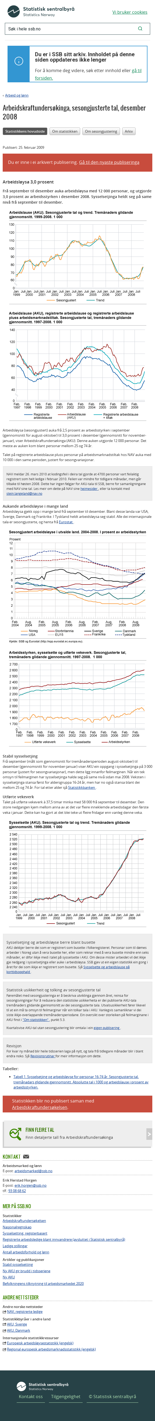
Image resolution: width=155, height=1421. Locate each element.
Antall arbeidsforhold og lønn (26, 1252)
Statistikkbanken (82, 787)
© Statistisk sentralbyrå (112, 1396)
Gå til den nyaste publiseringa (109, 162)
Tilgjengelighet (65, 1396)
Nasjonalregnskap (17, 1227)
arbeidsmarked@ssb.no (33, 1170)
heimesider (89, 488)
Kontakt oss (31, 1396)
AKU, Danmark (18, 1330)
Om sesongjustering (101, 131)
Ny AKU (9, 1277)
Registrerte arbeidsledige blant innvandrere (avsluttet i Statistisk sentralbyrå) (64, 1239)
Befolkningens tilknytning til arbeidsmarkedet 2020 (43, 1283)
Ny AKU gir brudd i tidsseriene (26, 1271)
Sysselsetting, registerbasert (25, 1233)
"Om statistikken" (36, 1019)
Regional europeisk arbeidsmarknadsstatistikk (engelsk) (51, 1349)
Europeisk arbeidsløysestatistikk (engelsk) (40, 1343)
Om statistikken (65, 131)
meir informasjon (74, 1056)
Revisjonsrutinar (42, 1056)
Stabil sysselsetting (18, 1264)
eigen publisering (107, 1028)
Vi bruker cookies (129, 12)
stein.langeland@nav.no (24, 493)
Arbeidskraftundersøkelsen (39, 1107)
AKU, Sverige (17, 1324)
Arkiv (129, 131)
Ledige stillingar (15, 1246)
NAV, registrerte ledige (25, 1311)
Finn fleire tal (40, 1129)
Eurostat (66, 521)
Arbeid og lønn (17, 95)
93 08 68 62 (17, 1190)
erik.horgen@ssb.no (31, 1185)
